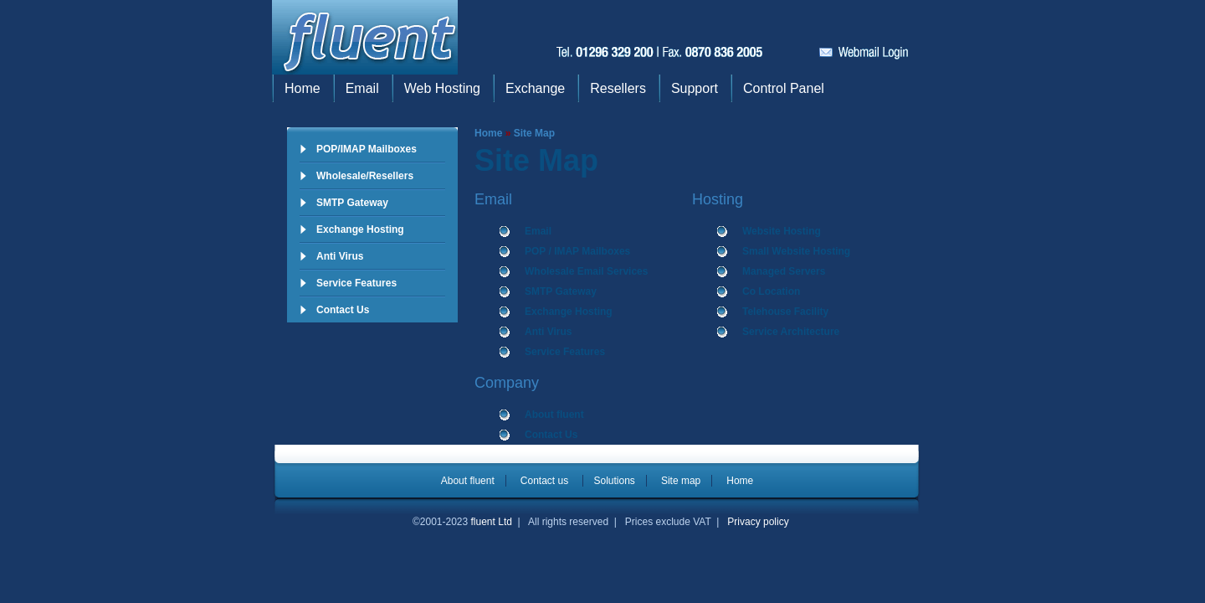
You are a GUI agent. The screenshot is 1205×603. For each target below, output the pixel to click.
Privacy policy (757, 522)
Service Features (356, 283)
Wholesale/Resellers (364, 176)
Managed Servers (783, 271)
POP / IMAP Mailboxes (577, 251)
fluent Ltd (491, 522)
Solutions (614, 481)
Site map (680, 481)
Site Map (534, 133)
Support (694, 88)
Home (302, 88)
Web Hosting (442, 88)
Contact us (546, 481)
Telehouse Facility (785, 311)
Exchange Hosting (360, 229)
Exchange (535, 88)
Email (362, 88)
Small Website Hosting (796, 251)
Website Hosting (781, 231)
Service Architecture (790, 332)
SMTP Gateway (352, 203)
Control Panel (783, 88)
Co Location (771, 291)
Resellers (618, 88)
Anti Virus (339, 256)
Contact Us (342, 310)
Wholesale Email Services (586, 271)
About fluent (554, 414)
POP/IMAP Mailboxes (366, 149)
